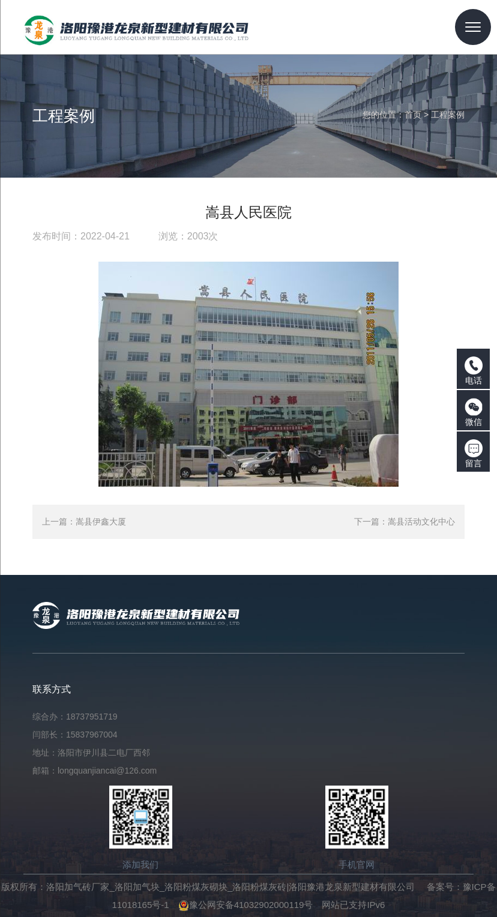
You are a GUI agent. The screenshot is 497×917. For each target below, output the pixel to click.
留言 (474, 453)
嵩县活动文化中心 (421, 521)
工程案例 (448, 114)
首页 (413, 114)
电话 (474, 370)
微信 (474, 412)
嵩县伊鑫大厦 (101, 521)
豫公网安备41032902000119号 (245, 905)
